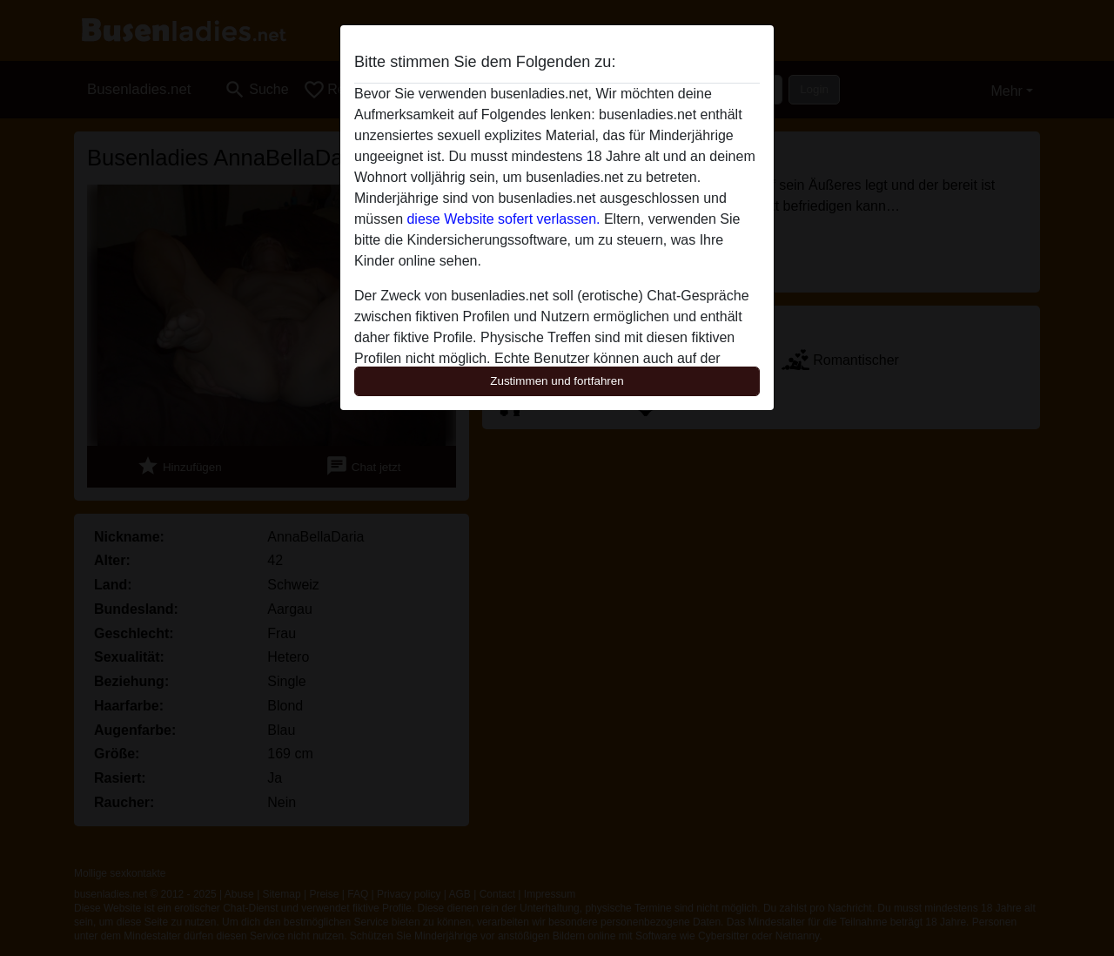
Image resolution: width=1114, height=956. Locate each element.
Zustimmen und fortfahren (557, 380)
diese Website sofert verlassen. (503, 219)
